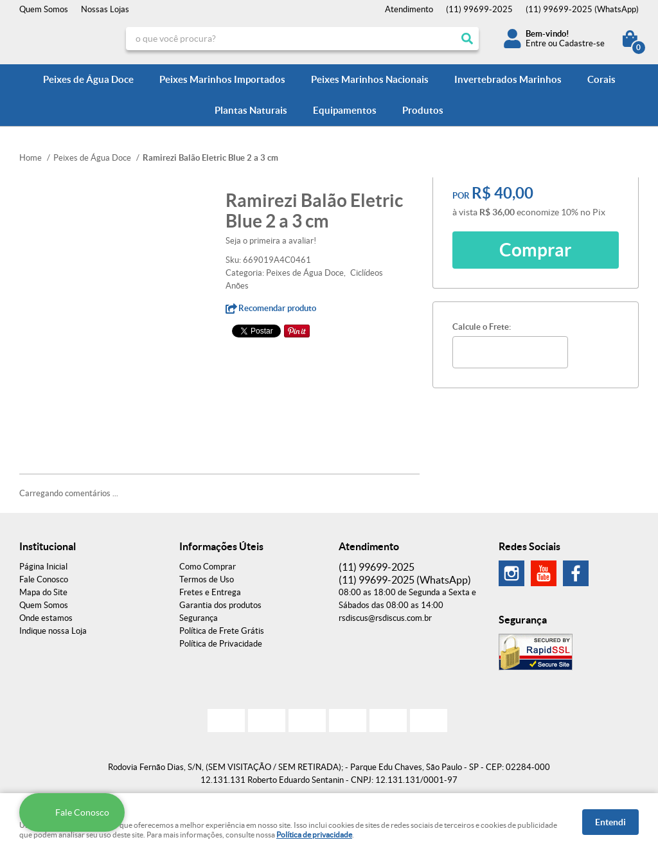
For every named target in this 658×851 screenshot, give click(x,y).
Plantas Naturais (251, 110)
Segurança (198, 618)
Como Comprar (207, 566)
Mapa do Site (43, 592)
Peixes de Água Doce (88, 79)
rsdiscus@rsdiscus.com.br (385, 618)
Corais (601, 79)
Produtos (422, 110)
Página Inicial (43, 566)
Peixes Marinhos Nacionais (370, 79)
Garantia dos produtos (220, 605)
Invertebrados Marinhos (508, 79)
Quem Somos (43, 9)
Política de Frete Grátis (221, 631)
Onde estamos (46, 618)
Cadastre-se (582, 43)
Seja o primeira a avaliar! (271, 241)
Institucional (47, 546)
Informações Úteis (221, 546)
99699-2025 (479, 9)
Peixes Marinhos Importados (222, 79)
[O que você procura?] (467, 38)
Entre (536, 43)
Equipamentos (345, 110)
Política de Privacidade (220, 644)
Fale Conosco (43, 579)
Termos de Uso (206, 579)
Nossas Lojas (105, 9)
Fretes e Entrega (210, 592)
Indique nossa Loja (53, 631)
